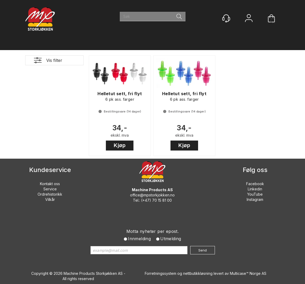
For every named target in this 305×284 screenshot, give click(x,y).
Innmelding (139, 238)
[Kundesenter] (226, 18)
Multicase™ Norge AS (248, 273)
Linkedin (255, 189)
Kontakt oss (50, 183)
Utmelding (170, 238)
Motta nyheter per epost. (152, 231)
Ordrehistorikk (50, 194)
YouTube (255, 194)
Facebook (255, 183)
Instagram (255, 199)
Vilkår (50, 199)
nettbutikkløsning (198, 273)
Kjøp (120, 145)
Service (50, 189)
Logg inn (248, 18)
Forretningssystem (160, 273)
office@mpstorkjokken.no (152, 195)
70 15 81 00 (162, 200)
